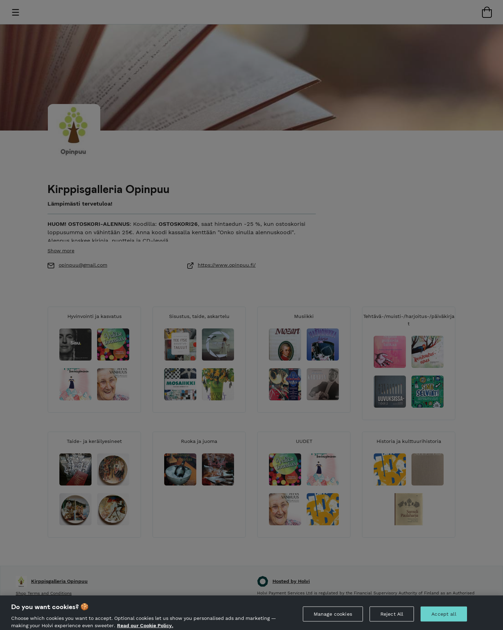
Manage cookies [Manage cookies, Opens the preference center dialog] (333, 621)
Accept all (443, 621)
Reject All (391, 621)
